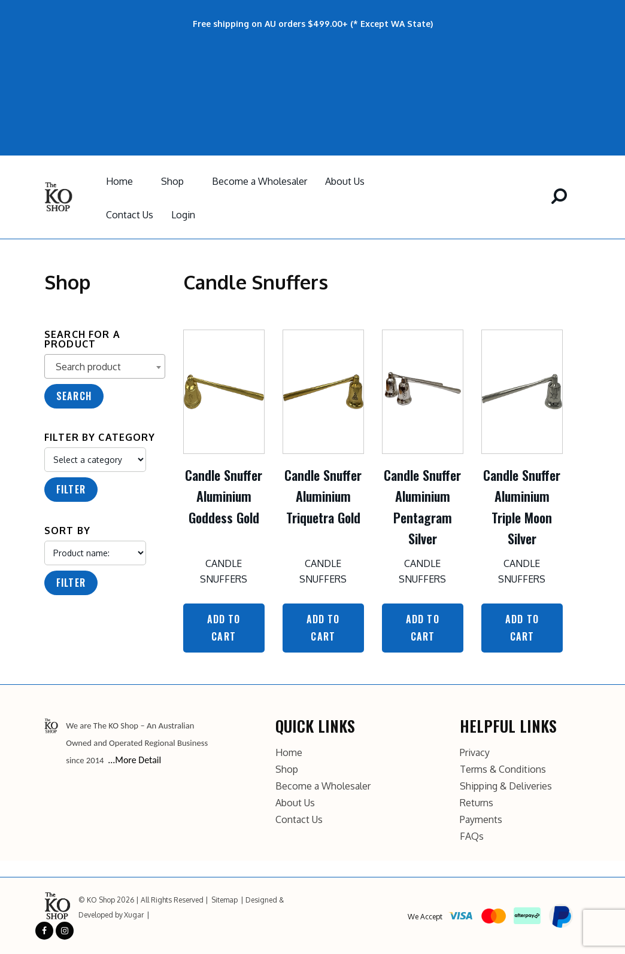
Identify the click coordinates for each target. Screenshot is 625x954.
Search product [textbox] (88, 367)
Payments (481, 819)
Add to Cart (224, 628)
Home (119, 181)
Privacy (475, 752)
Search (74, 396)
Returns (476, 803)
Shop (172, 181)
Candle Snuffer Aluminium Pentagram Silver (422, 506)
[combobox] (104, 366)
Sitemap (224, 899)
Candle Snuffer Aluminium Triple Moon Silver (521, 506)
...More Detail (134, 760)
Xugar (134, 914)
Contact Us (129, 215)
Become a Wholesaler (259, 181)
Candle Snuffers (223, 571)
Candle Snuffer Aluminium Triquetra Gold (323, 495)
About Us (345, 181)
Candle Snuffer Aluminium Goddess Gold (223, 495)
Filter (71, 489)
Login (183, 215)
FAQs (472, 836)
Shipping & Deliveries (506, 786)
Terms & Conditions (503, 769)
